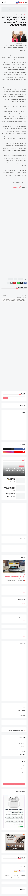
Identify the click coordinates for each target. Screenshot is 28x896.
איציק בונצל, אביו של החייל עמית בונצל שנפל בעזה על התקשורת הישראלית (9, 487)
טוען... (23, 593)
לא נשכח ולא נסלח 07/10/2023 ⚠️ (11, 479)
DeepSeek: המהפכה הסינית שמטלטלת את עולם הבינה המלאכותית (9, 495)
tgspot (23, 752)
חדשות (15, 279)
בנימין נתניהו (19, 14)
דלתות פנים (22, 741)
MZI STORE (22, 754)
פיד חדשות (22, 405)
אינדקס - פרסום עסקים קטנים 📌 (15, 577)
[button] (26, 2)
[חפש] (16, 398)
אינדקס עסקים (21, 710)
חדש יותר (24, 295)
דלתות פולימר (22, 744)
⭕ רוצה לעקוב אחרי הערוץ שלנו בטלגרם (16, 730)
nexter (23, 749)
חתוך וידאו (22, 716)
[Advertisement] (14, 233)
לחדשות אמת (17, 187)
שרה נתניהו (11, 279)
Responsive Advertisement (14, 9)
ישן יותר (4, 295)
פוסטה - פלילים (21, 723)
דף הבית (25, 14)
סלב (24, 708)
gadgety (23, 746)
